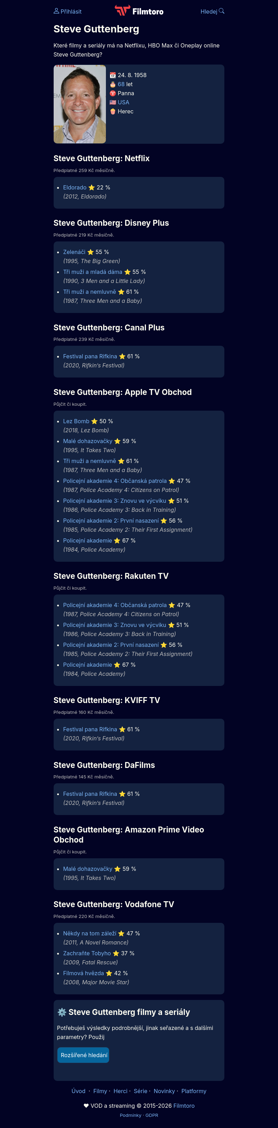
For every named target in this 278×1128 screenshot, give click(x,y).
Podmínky (130, 1115)
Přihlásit (68, 11)
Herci (121, 1091)
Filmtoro (184, 1105)
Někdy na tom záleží (89, 933)
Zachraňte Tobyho (87, 953)
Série (140, 1091)
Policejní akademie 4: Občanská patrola (115, 480)
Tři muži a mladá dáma (92, 271)
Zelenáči (74, 251)
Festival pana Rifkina (90, 356)
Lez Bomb (76, 421)
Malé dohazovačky (88, 441)
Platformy (194, 1091)
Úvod (79, 1091)
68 (121, 84)
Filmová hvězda (83, 973)
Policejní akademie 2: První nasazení (111, 520)
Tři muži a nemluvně (89, 291)
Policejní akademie (87, 540)
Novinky (164, 1091)
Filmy (100, 1091)
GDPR (151, 1115)
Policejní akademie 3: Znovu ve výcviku (114, 500)
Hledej (213, 11)
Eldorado (74, 187)
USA (123, 102)
